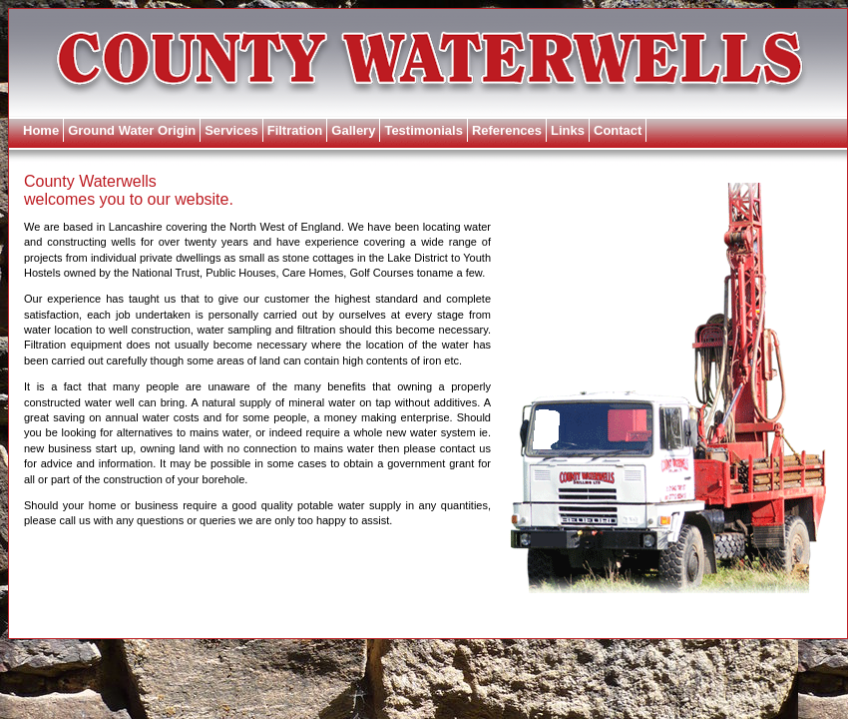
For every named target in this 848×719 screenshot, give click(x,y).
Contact (617, 130)
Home (41, 130)
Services (231, 130)
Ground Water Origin (132, 130)
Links (568, 130)
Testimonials (423, 130)
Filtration (295, 130)
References (507, 130)
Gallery (353, 130)
